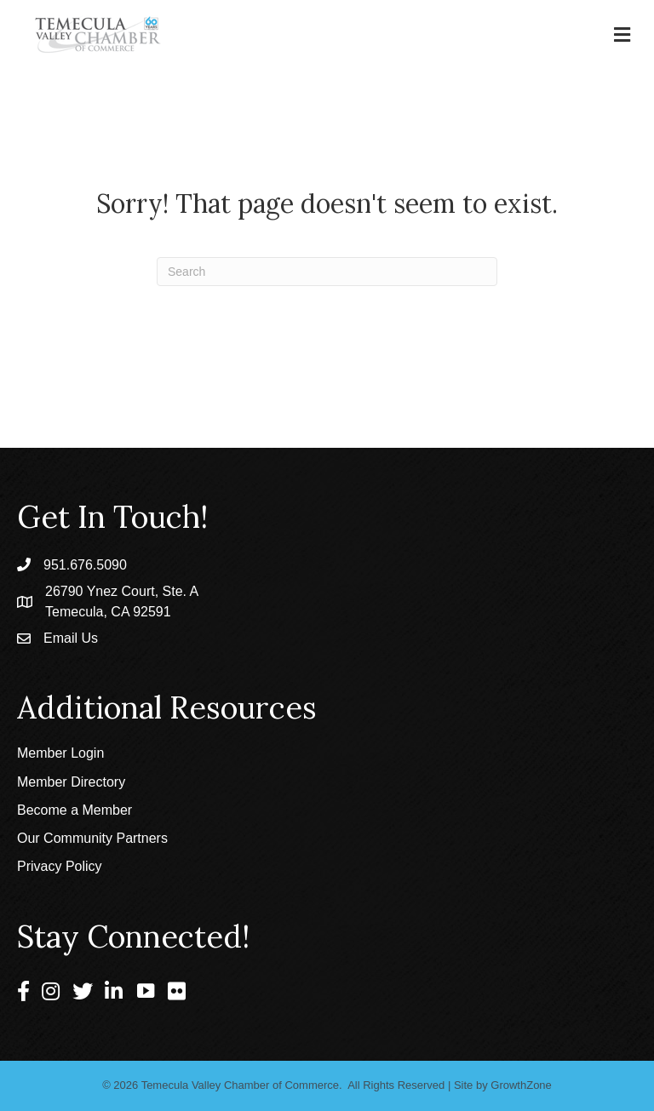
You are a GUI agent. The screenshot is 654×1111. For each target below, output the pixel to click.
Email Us (70, 638)
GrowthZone (521, 1085)
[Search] (327, 271)
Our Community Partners (92, 838)
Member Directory (71, 782)
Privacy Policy (59, 866)
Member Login (60, 753)
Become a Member (74, 810)
